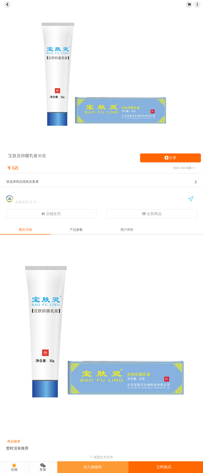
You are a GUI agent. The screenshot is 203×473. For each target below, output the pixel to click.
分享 (170, 158)
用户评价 (127, 229)
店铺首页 (51, 214)
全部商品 (152, 214)
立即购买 (163, 467)
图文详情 (25, 229)
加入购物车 (92, 467)
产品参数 (76, 229)
